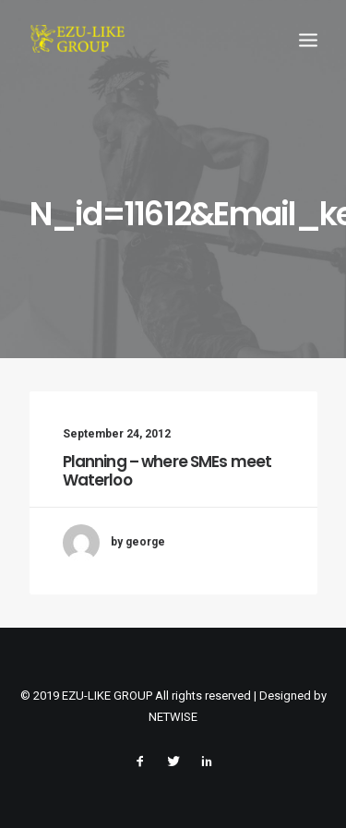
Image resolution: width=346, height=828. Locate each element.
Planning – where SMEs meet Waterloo (167, 470)
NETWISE (173, 717)
